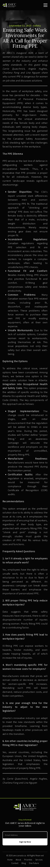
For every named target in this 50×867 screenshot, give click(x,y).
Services (39, 859)
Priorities (28, 859)
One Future (34, 863)
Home (9, 859)
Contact (14, 863)
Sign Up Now (25, 841)
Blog (24, 863)
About (18, 859)
